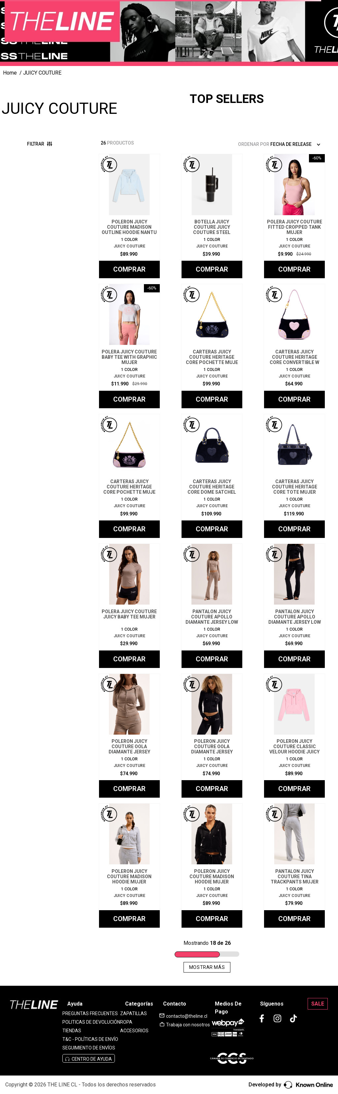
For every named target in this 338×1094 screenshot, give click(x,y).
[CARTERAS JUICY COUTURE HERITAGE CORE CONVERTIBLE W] (294, 346)
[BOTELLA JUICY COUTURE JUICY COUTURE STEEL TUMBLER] (212, 216)
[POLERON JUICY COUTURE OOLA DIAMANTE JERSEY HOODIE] (129, 736)
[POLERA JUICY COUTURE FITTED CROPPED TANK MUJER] (294, 216)
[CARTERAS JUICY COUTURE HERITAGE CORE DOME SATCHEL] (212, 476)
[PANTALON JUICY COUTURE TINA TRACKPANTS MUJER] (294, 865)
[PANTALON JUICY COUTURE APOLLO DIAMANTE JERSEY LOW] (212, 606)
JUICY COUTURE (42, 73)
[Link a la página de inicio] (10, 73)
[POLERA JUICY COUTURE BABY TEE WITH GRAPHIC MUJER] (129, 346)
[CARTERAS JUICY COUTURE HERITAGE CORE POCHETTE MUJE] (212, 346)
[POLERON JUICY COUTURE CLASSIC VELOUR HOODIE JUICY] (294, 736)
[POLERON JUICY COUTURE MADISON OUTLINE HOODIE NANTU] (129, 216)
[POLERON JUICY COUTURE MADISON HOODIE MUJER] (129, 865)
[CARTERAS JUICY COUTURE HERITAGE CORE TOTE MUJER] (294, 476)
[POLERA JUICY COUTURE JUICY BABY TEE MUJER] (129, 606)
